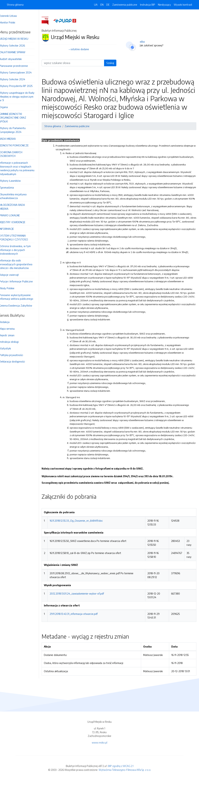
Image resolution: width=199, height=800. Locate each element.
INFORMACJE (11, 228)
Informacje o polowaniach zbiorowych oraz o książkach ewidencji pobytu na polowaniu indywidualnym (21, 168)
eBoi (144, 41)
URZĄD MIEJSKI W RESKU (18, 38)
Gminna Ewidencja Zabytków (20, 305)
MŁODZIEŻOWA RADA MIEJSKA (17, 206)
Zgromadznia (11, 187)
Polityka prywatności (16, 355)
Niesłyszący (164, 4)
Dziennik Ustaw (13, 15)
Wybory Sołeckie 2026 (17, 45)
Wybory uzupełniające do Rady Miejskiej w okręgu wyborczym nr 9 (21, 96)
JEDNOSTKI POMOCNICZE (19, 145)
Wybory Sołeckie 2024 (17, 79)
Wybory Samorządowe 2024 (20, 72)
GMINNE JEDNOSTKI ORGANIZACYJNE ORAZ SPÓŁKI (17, 117)
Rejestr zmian (11, 335)
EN (102, 4)
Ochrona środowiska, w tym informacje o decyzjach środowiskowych (20, 249)
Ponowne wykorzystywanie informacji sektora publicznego (21, 296)
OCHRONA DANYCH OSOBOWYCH (15, 154)
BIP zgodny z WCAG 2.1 (120, 785)
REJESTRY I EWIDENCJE (17, 222)
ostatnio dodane (83, 49)
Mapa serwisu (12, 328)
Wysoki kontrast (183, 4)
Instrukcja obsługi (14, 341)
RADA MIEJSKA (12, 138)
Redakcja (9, 321)
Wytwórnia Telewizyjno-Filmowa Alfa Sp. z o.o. (125, 789)
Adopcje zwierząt (14, 274)
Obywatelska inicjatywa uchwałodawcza (17, 196)
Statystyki (10, 348)
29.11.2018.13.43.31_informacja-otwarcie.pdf (78, 633)
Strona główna (15, 4)
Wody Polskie (11, 288)
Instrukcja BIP (147, 4)
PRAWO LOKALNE (14, 215)
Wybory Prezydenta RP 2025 (20, 85)
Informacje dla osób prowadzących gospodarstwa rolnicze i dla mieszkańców (20, 264)
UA (96, 4)
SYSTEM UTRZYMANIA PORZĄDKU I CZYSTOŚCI (18, 237)
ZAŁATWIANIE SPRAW (17, 52)
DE (108, 4)
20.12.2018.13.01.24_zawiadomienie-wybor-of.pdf (82, 613)
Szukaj (113, 63)
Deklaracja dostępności (17, 361)
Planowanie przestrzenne (18, 65)
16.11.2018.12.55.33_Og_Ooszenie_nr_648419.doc (81, 540)
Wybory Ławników (15, 180)
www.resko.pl (99, 762)
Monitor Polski (12, 22)
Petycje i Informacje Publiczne (21, 281)
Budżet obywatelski (15, 59)
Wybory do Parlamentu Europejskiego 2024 (17, 129)
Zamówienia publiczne (124, 4)
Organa (8, 107)
